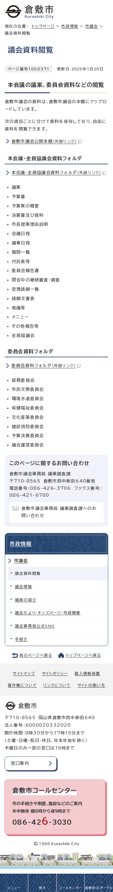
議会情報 (23, 587)
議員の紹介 (25, 600)
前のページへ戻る (36, 655)
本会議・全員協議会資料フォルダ (58, 172)
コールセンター (70, 887)
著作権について (22, 685)
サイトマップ (24, 674)
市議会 (21, 561)
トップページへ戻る (83, 655)
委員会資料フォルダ (46, 365)
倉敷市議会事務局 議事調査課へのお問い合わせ (58, 512)
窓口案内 (20, 763)
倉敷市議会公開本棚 (46, 141)
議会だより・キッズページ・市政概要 (47, 613)
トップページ (43, 26)
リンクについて (57, 685)
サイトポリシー (55, 674)
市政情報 (69, 26)
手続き (21, 639)
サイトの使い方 (91, 685)
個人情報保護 (87, 674)
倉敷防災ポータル (99, 887)
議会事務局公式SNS (35, 626)
